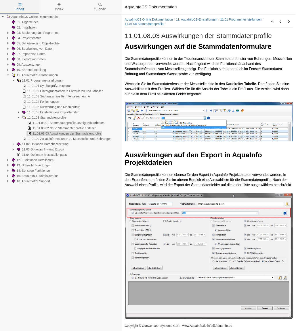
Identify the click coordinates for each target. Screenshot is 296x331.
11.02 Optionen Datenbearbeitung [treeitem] (42, 144)
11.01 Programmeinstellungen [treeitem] (39, 80)
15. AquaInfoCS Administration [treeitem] (35, 176)
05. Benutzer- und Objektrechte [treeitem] (35, 43)
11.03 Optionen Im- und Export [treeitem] (40, 149)
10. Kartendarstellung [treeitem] (28, 69)
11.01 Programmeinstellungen (241, 19)
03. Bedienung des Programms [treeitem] (35, 32)
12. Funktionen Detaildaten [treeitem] (32, 160)
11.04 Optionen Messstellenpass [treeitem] (41, 154)
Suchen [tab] (100, 7)
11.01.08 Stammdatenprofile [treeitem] (43, 117)
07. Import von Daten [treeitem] (28, 54)
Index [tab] (59, 7)
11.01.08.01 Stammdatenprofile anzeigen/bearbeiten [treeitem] (66, 123)
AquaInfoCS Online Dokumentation (149, 19)
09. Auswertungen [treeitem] (26, 64)
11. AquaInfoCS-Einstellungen (196, 19)
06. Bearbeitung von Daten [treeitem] (32, 48)
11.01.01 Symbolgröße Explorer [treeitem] (46, 85)
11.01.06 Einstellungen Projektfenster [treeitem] (50, 112)
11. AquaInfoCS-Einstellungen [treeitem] (34, 75)
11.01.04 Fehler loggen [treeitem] (40, 101)
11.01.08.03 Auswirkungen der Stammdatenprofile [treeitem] (64, 133)
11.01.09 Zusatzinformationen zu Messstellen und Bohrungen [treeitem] (66, 138)
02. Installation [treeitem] (23, 27)
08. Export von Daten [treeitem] (28, 59)
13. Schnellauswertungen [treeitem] (31, 165)
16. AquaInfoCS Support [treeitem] (30, 181)
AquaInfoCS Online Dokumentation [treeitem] (32, 16)
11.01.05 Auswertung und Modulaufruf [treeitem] (50, 107)
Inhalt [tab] (19, 7)
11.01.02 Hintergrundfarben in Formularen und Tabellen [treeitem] (62, 91)
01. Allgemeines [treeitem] (24, 22)
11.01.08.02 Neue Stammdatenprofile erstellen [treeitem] (62, 128)
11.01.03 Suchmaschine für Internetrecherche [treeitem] (55, 96)
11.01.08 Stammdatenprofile (144, 24)
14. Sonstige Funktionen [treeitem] (30, 170)
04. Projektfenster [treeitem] (26, 38)
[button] (272, 21)
